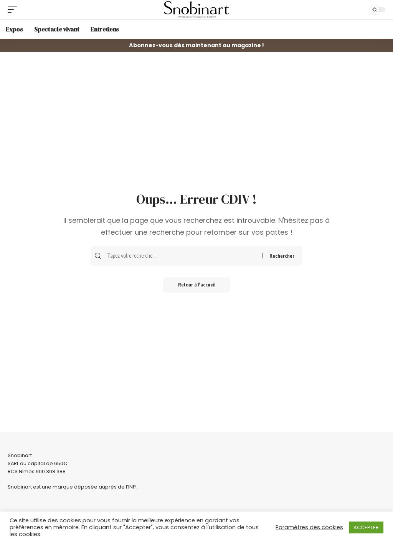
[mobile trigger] (14, 10)
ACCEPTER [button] (366, 527)
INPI (132, 487)
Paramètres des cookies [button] (309, 527)
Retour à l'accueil (196, 285)
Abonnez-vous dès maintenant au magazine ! (196, 45)
